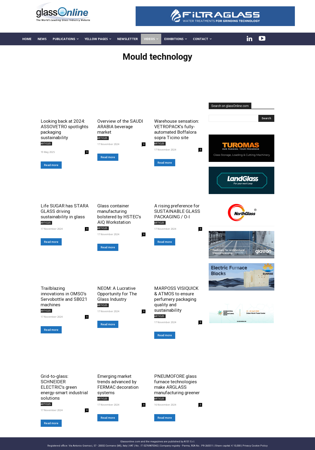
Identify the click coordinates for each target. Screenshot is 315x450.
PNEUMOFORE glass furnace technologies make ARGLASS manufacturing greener (177, 384)
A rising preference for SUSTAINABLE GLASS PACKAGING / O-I (177, 211)
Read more (51, 165)
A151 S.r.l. (189, 441)
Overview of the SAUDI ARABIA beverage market (120, 127)
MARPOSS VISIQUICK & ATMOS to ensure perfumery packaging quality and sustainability (176, 299)
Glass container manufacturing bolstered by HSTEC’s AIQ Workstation (119, 214)
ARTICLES (46, 143)
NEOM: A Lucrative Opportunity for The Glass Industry (117, 294)
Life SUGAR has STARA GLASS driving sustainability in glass (65, 211)
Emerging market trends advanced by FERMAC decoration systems (117, 384)
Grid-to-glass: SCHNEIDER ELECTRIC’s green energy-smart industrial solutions (64, 387)
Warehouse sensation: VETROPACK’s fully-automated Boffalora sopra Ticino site (176, 129)
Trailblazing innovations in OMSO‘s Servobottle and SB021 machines (64, 296)
